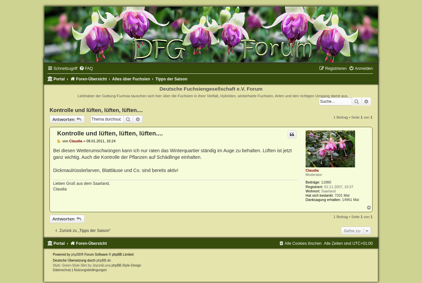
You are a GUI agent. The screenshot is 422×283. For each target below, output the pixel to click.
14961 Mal (350, 200)
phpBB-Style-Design (126, 265)
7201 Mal (342, 195)
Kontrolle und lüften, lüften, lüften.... (96, 110)
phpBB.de (103, 260)
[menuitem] (86, 68)
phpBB (76, 254)
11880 (326, 182)
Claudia (312, 170)
